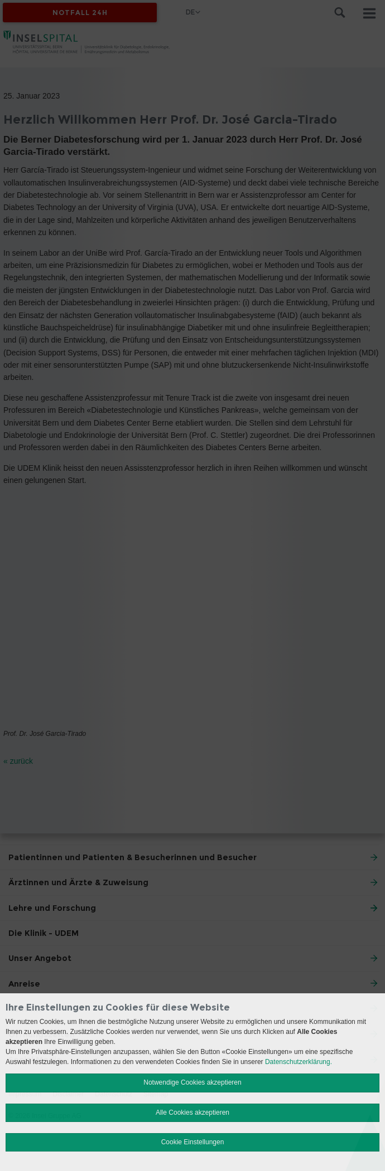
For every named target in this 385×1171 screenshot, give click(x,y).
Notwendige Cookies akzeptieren (192, 1082)
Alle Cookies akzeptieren (192, 1112)
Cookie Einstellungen (192, 1142)
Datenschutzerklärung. (298, 1062)
